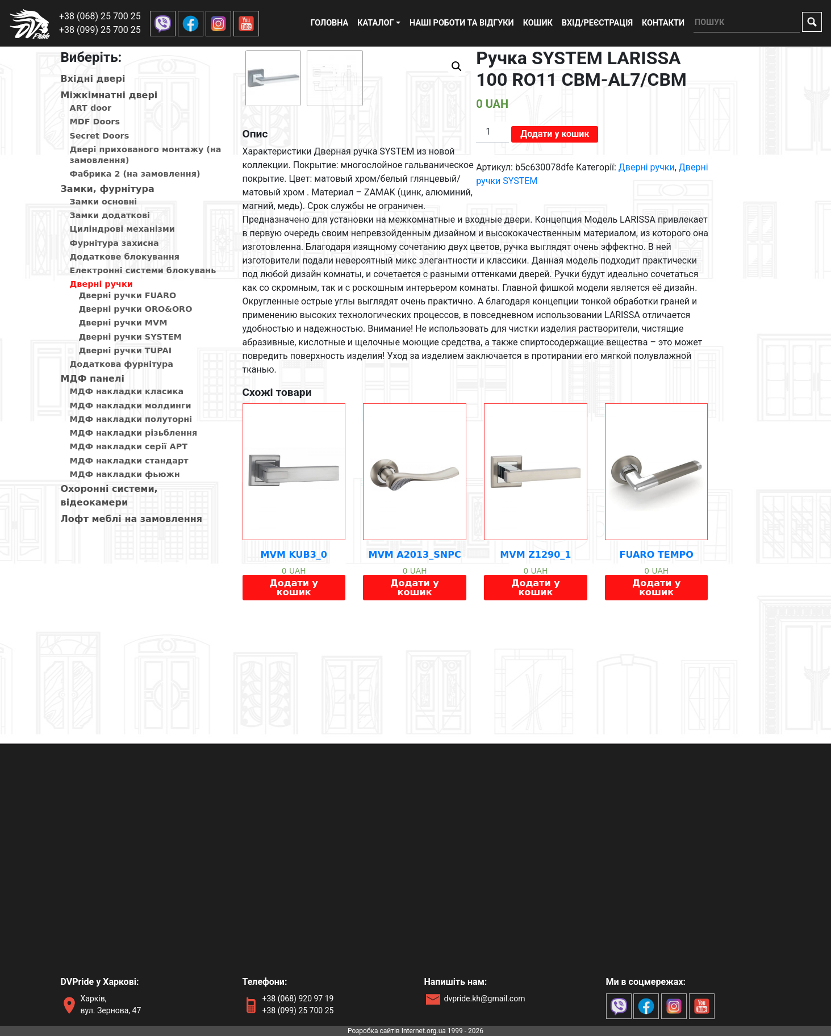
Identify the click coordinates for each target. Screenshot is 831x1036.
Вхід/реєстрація (597, 23)
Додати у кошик (554, 133)
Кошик (538, 23)
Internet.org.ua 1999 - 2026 (442, 1031)
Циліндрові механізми (122, 228)
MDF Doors (95, 121)
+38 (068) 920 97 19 (298, 998)
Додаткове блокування (124, 256)
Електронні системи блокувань (143, 270)
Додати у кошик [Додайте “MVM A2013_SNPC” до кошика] (414, 693)
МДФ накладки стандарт (129, 460)
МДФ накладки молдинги (130, 405)
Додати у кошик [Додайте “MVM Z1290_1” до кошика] (535, 693)
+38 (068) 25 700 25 (100, 16)
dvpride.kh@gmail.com (484, 998)
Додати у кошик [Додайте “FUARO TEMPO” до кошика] (656, 693)
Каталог (375, 23)
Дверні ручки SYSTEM (130, 336)
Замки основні (103, 201)
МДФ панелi (93, 378)
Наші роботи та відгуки (462, 23)
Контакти (663, 23)
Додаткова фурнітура (121, 364)
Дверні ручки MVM (123, 322)
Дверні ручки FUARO (128, 295)
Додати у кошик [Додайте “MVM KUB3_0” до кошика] (294, 693)
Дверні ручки (101, 284)
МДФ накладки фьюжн (125, 474)
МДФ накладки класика (127, 391)
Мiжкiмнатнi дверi (109, 95)
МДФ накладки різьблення (134, 432)
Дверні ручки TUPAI (125, 350)
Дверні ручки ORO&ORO (136, 309)
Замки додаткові (110, 215)
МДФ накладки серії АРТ (129, 446)
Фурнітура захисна (114, 243)
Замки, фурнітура (107, 188)
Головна (329, 23)
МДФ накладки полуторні (131, 419)
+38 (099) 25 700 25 (100, 29)
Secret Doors (100, 135)
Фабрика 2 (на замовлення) (135, 173)
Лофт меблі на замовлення (132, 518)
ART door (91, 107)
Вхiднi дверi (93, 78)
